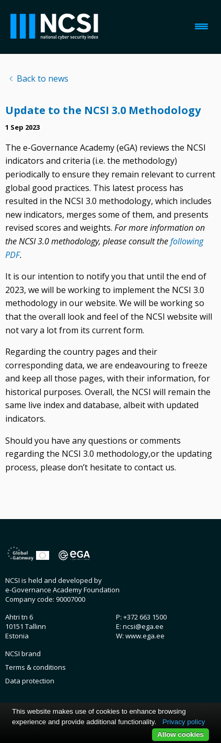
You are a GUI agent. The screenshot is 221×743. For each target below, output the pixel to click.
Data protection (29, 680)
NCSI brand (23, 653)
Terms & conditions (35, 667)
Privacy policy (183, 722)
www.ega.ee (145, 635)
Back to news (42, 78)
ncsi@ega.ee (143, 626)
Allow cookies (180, 734)
